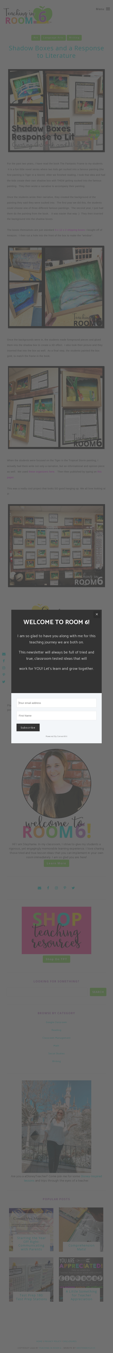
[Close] (96, 614)
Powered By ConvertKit (56, 736)
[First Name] (56, 715)
